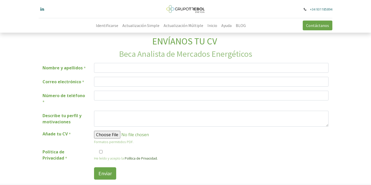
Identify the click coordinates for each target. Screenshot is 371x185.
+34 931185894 (321, 9)
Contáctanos (317, 25)
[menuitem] (107, 25)
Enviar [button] (105, 173)
